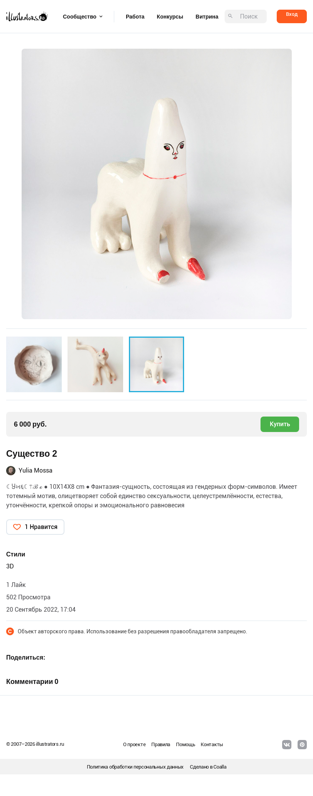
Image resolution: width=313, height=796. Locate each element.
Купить (280, 424)
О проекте (134, 744)
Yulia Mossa (35, 470)
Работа (135, 17)
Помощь (185, 744)
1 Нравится (41, 527)
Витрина (207, 17)
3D (10, 566)
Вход (292, 14)
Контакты (212, 744)
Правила (160, 744)
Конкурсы (170, 17)
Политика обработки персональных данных (135, 767)
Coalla (219, 767)
